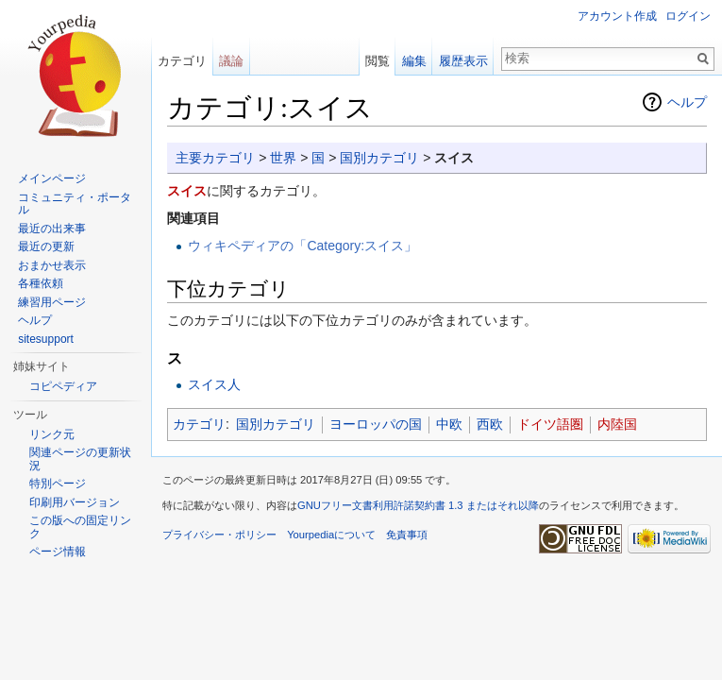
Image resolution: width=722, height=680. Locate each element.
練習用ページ (52, 302)
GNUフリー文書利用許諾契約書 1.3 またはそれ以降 (418, 505)
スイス (187, 190)
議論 (231, 61)
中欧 (449, 424)
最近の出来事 (52, 228)
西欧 (490, 424)
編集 (414, 61)
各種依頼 (40, 283)
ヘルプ (687, 102)
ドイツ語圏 (550, 424)
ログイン (688, 16)
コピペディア (63, 386)
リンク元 (52, 434)
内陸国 (617, 424)
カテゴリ (199, 424)
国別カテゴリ (379, 157)
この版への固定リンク (80, 527)
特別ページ (57, 483)
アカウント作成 (617, 16)
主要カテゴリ (215, 157)
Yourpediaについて (331, 534)
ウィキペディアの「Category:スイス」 (302, 245)
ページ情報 (57, 551)
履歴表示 (463, 61)
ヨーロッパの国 (375, 424)
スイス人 (214, 384)
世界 (283, 157)
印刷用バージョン (74, 502)
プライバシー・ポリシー (219, 534)
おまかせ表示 (52, 265)
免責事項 (407, 534)
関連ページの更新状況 (80, 459)
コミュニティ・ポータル (74, 204)
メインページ (52, 178)
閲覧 (377, 61)
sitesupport (46, 339)
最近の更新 (46, 246)
